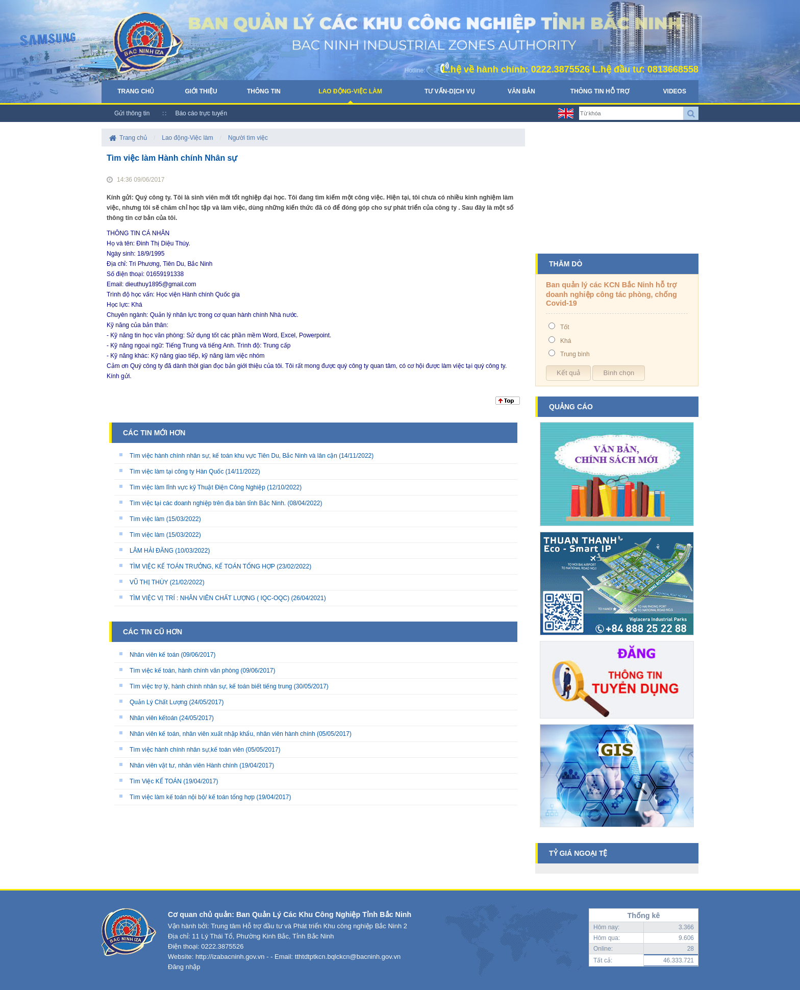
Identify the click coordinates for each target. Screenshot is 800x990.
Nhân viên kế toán (154, 654)
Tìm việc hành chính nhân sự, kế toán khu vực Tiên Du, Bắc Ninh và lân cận (233, 455)
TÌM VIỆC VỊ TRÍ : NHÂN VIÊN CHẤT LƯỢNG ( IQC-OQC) (209, 598)
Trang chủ (135, 91)
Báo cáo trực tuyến (201, 113)
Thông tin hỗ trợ (599, 91)
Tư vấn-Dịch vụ (449, 91)
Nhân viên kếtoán (154, 718)
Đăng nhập (184, 967)
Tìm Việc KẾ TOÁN (156, 781)
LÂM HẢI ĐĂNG (151, 550)
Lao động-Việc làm (350, 91)
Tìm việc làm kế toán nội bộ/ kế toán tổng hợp (192, 797)
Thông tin (264, 91)
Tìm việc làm (147, 519)
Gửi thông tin (131, 113)
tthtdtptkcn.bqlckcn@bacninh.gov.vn (348, 956)
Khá (565, 340)
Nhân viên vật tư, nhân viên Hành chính (184, 765)
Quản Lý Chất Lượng (158, 702)
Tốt (564, 327)
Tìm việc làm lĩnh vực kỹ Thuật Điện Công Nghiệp (197, 487)
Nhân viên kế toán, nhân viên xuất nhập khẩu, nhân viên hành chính (222, 733)
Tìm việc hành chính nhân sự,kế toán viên (187, 749)
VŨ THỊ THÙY (149, 582)
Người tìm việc (248, 137)
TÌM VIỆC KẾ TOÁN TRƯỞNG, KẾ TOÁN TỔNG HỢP (202, 566)
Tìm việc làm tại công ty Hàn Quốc (176, 471)
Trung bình (575, 354)
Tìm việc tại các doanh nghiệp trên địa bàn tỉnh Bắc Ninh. (208, 503)
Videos (674, 91)
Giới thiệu (201, 91)
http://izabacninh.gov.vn (230, 956)
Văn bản (521, 91)
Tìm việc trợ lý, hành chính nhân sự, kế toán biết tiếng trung (211, 686)
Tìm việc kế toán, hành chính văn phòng (184, 670)
